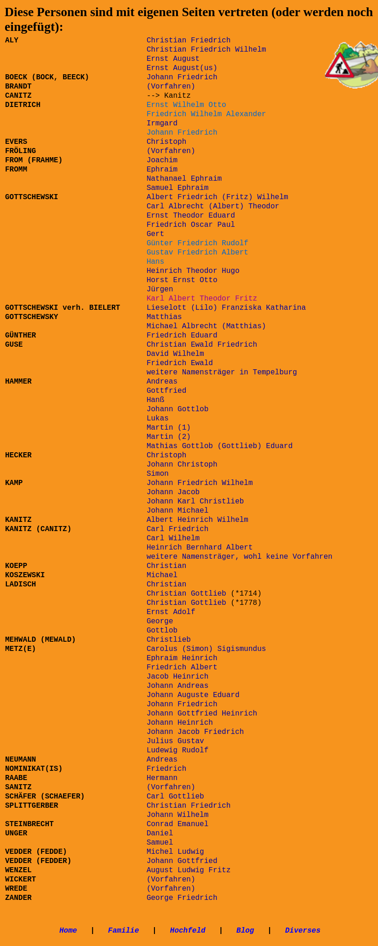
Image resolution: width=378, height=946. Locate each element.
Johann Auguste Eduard (193, 695)
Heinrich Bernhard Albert (200, 548)
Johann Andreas (177, 686)
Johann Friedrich (182, 77)
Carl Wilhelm (173, 538)
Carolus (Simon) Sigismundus (206, 649)
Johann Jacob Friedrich (195, 732)
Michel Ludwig (175, 852)
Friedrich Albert (182, 667)
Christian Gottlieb (186, 594)
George (160, 621)
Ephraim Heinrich (182, 658)
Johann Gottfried (182, 861)
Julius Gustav (175, 741)
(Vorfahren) (171, 889)
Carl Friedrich (177, 529)
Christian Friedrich (188, 806)
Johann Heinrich (180, 723)
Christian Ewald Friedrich (202, 345)
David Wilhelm (175, 354)
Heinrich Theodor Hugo (193, 271)
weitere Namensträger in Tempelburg (222, 372)
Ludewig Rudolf (177, 750)
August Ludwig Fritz (188, 870)
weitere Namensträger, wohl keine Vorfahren (239, 557)
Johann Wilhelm (177, 815)
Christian (166, 566)
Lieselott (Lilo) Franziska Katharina (226, 308)
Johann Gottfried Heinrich (202, 714)
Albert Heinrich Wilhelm (197, 520)
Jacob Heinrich (177, 677)
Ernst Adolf (171, 612)
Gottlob (162, 631)
